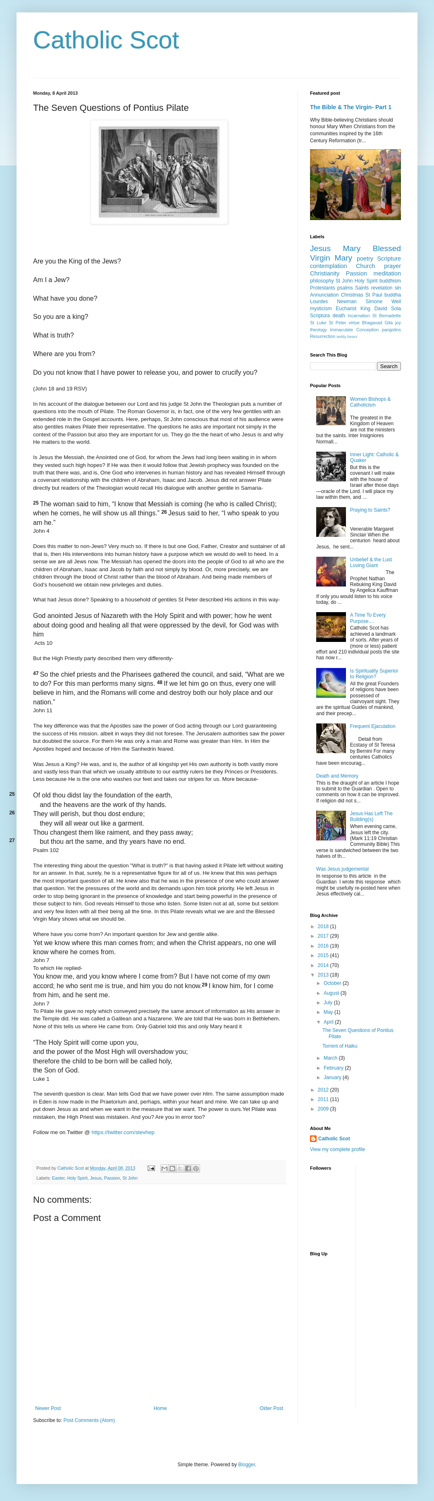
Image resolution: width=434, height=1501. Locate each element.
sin (398, 288)
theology (318, 329)
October (333, 983)
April (329, 1022)
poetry (365, 258)
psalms (345, 288)
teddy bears (346, 336)
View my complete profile (337, 1149)
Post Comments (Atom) (89, 1420)
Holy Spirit (77, 1177)
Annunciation (324, 295)
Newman (346, 301)
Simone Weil (383, 301)
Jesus (96, 1177)
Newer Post (48, 1408)
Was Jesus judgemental (342, 869)
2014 (324, 965)
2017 (324, 936)
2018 (324, 926)
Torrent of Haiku (340, 1046)
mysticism (321, 308)
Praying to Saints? (370, 510)
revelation (382, 288)
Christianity (324, 273)
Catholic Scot (106, 40)
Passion (112, 1177)
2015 (324, 955)
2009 (324, 1109)
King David (373, 308)
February (334, 1068)
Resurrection (322, 336)
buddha (392, 295)
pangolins (391, 329)
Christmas (352, 295)
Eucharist (346, 308)
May (329, 1012)
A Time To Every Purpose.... (368, 618)
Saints (362, 288)
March (331, 1058)
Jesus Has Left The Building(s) (371, 816)
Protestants (322, 288)
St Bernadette (386, 315)
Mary (352, 248)
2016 (324, 946)
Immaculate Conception (354, 329)
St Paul (373, 295)
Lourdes (319, 301)
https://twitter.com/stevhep (122, 1132)
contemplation (328, 266)
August (332, 993)
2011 (324, 1099)
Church (365, 266)
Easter (58, 1177)
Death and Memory (337, 776)
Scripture (389, 258)
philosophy (322, 281)
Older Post (271, 1408)
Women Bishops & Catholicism (370, 402)
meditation (387, 273)
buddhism (390, 281)
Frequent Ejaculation (373, 726)
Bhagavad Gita (377, 322)
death (339, 315)
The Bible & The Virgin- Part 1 (350, 107)
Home (160, 1408)
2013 (324, 975)
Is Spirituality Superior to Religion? (374, 674)
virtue (353, 322)
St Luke (318, 322)
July (329, 1002)
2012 (324, 1090)
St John (130, 1177)
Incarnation (359, 315)
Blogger (246, 1464)
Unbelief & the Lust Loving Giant (371, 562)
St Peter (337, 322)
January (333, 1077)
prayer (392, 266)
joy (398, 322)
